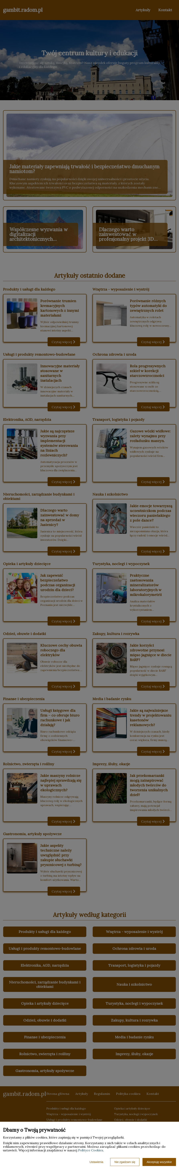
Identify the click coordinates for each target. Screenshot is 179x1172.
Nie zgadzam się (124, 1162)
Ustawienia (96, 1162)
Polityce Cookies (90, 1150)
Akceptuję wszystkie (159, 1162)
